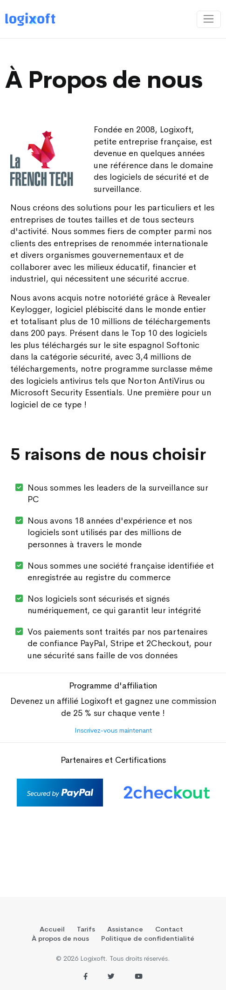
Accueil (52, 929)
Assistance (125, 929)
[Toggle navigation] (209, 19)
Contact (169, 929)
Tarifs (86, 929)
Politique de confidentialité (147, 938)
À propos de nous (60, 938)
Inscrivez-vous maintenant (113, 730)
